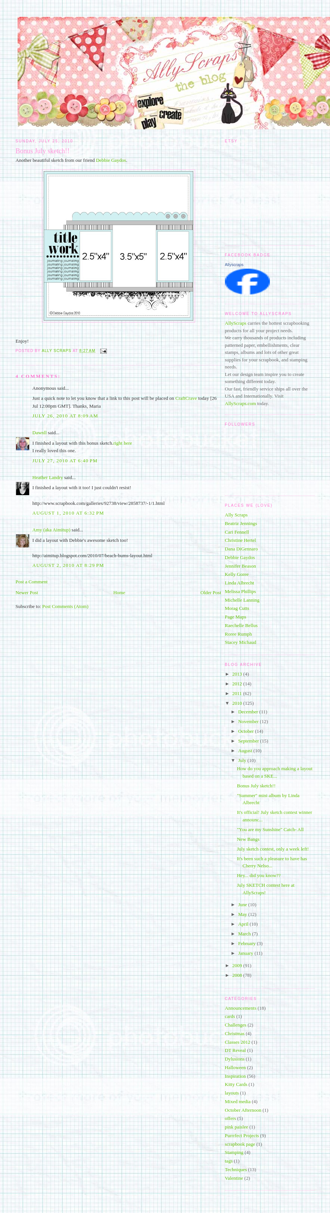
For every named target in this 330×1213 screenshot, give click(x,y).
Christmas (235, 1033)
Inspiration (235, 1076)
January (246, 953)
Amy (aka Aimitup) (52, 530)
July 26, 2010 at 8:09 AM (65, 416)
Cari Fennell (237, 532)
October (246, 731)
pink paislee (236, 1127)
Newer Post (27, 592)
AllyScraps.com (240, 403)
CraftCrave (186, 398)
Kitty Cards (236, 1084)
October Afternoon (243, 1110)
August (245, 750)
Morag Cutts (237, 608)
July (242, 760)
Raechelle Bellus (241, 625)
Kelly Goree (237, 574)
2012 (237, 683)
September (249, 741)
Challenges (236, 1025)
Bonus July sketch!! (256, 785)
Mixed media (238, 1101)
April (244, 924)
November (249, 721)
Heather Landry (48, 477)
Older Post (210, 592)
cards (230, 1016)
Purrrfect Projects (242, 1135)
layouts (232, 1093)
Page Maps (235, 617)
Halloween (235, 1067)
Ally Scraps (236, 515)
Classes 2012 (237, 1042)
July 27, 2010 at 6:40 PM (65, 460)
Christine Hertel (240, 540)
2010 (237, 703)
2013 (237, 674)
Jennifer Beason (240, 566)
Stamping (234, 1152)
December (248, 711)
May (243, 914)
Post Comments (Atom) (65, 606)
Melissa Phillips (240, 591)
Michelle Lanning (242, 600)
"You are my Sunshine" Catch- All (270, 829)
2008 (237, 975)
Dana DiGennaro (241, 549)
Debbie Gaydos (111, 160)
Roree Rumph (238, 634)
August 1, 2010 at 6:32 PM (68, 513)
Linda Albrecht (239, 583)
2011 (237, 693)
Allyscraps (234, 264)
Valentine (234, 1178)
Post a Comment (32, 581)
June (243, 904)
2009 (237, 965)
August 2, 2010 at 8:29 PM (68, 565)
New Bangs (248, 839)
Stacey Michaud (240, 642)
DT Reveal (235, 1050)
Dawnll (40, 432)
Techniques (236, 1169)
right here (122, 443)
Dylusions (235, 1059)
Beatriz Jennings (241, 523)
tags (229, 1161)
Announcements (240, 1008)
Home (119, 592)
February (247, 943)
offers (230, 1118)
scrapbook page (240, 1144)
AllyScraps (236, 323)
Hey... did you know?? (259, 875)
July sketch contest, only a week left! (273, 849)
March (245, 933)
